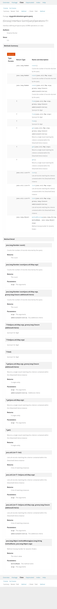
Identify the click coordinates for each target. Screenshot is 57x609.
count (34, 66)
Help (44, 2)
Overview (6, 2)
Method (23, 11)
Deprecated (30, 2)
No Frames (12, 8)
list (33, 173)
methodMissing (37, 217)
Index (38, 2)
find (33, 101)
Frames (5, 8)
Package (14, 2)
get (33, 128)
